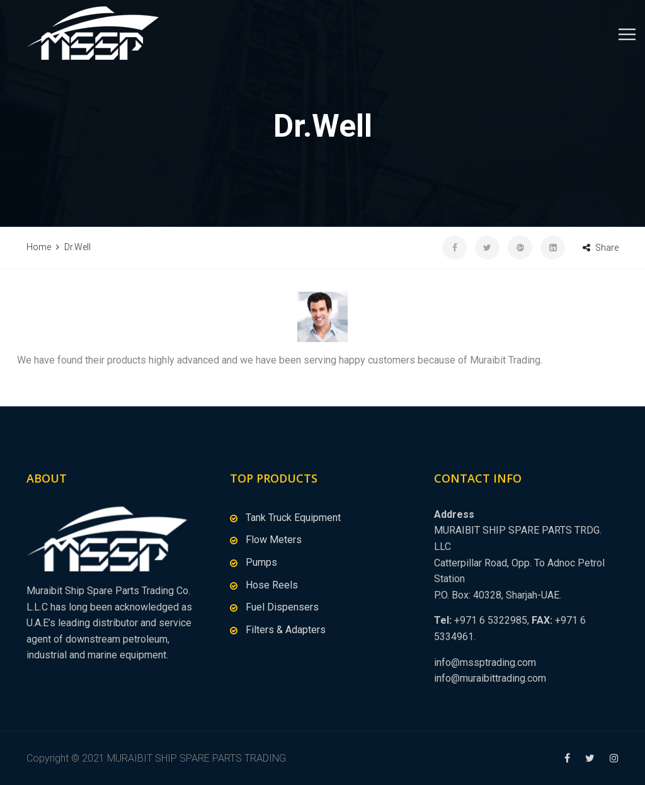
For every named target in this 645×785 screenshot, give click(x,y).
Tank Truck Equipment (293, 518)
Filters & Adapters (286, 630)
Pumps (261, 562)
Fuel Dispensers (282, 607)
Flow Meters (274, 540)
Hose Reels (272, 585)
